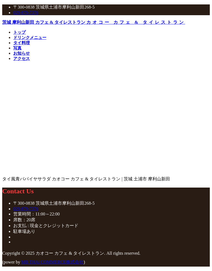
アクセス (21, 58)
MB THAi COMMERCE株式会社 (52, 262)
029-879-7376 (25, 12)
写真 (17, 48)
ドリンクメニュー (29, 37)
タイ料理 (21, 43)
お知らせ (21, 53)
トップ (19, 32)
